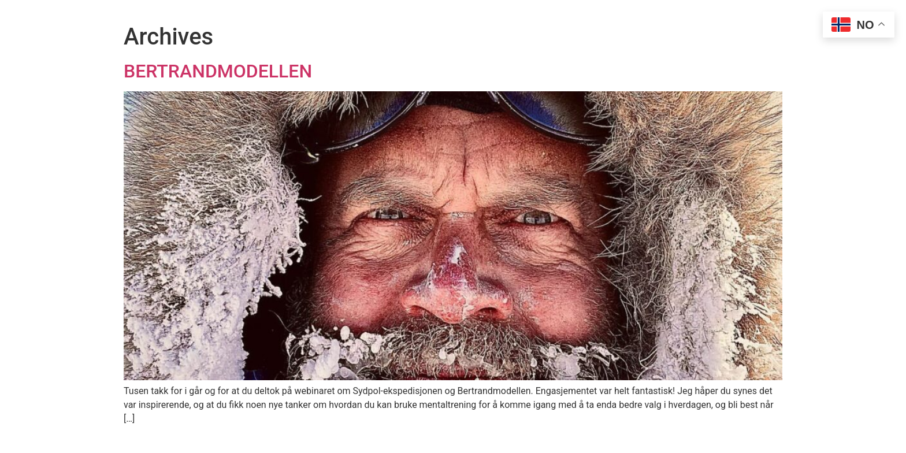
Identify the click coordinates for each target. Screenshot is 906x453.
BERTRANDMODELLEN (218, 71)
